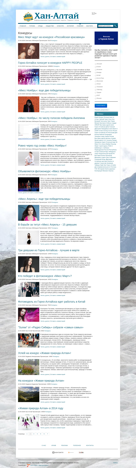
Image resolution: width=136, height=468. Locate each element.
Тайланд (98, 90)
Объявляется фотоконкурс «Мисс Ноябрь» (44, 171)
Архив (53, 445)
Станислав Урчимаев (106, 163)
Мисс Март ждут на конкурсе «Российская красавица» (51, 37)
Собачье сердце (111, 123)
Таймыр (97, 165)
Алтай (101, 130)
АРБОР (97, 125)
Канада (98, 72)
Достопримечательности (103, 167)
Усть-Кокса (102, 144)
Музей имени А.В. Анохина (103, 140)
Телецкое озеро (100, 136)
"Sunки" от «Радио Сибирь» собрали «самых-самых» (51, 327)
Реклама (64, 445)
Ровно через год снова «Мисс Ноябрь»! (42, 145)
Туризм (32, 26)
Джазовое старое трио (102, 157)
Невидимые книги (107, 129)
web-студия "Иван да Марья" (38, 465)
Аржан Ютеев (109, 136)
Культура (60, 26)
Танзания (99, 87)
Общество (50, 26)
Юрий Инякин (99, 117)
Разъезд (113, 144)
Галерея (80, 26)
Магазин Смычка (108, 171)
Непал (98, 84)
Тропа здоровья (110, 169)
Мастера (89, 26)
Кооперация (99, 171)
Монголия (99, 81)
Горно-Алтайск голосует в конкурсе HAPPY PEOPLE (50, 62)
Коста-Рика (99, 78)
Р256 (110, 146)
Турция (98, 92)
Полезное (77, 445)
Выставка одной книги (107, 125)
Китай (97, 75)
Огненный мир (111, 142)
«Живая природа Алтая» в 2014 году (40, 408)
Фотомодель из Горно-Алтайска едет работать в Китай (51, 301)
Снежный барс (103, 151)
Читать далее (44, 56)
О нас (44, 445)
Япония (98, 98)
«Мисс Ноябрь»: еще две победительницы (44, 90)
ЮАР (97, 95)
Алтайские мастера (101, 161)
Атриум (113, 138)
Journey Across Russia (110, 130)
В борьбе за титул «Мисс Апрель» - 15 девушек (47, 224)
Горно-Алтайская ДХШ (102, 127)
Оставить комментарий (57, 56)
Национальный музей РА (107, 153)
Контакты (90, 445)
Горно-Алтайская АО (101, 132)
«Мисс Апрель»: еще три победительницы (44, 198)
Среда (40, 26)
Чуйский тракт (104, 119)
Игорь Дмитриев (107, 159)
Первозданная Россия (102, 150)
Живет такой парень (101, 146)
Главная (23, 26)
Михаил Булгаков (100, 123)
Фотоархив (101, 169)
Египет (98, 67)
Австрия (98, 64)
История (70, 26)
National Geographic (105, 134)
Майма (108, 144)
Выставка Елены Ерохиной (103, 155)
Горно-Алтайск (111, 165)
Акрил (104, 142)
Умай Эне (103, 165)
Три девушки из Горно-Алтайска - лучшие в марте (48, 250)
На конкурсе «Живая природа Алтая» (41, 380)
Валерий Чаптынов (101, 121)
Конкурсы (54, 40)
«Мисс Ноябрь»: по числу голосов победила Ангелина (51, 117)
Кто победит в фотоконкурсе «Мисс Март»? (45, 275)
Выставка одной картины (103, 138)
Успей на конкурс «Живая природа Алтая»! (44, 353)
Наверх (115, 463)
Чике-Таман (111, 121)
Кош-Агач (111, 119)
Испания (98, 69)
